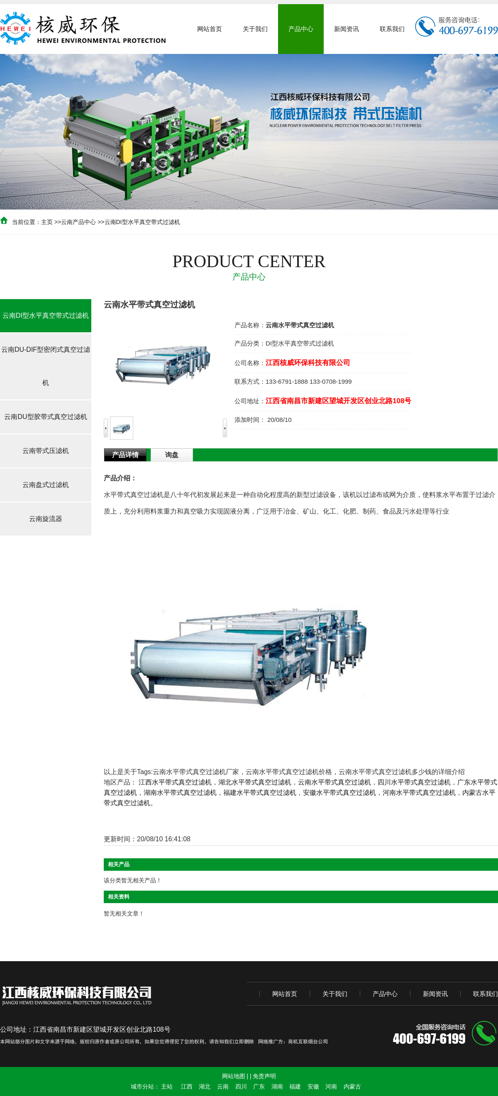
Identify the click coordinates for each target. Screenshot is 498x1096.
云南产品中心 (78, 222)
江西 (187, 1086)
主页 (47, 222)
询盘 (171, 454)
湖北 (204, 1086)
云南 (223, 1086)
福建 (295, 1086)
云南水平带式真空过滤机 (334, 782)
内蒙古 (352, 1086)
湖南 (277, 1086)
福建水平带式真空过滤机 (259, 792)
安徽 (313, 1086)
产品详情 (125, 454)
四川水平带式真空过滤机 (414, 782)
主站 (167, 1086)
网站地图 (233, 1076)
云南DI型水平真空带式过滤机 (142, 222)
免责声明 (264, 1076)
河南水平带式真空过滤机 (419, 792)
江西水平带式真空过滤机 (175, 782)
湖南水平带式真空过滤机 (180, 792)
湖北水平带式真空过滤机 (254, 782)
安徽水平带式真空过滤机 (339, 792)
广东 (259, 1086)
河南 (331, 1086)
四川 (241, 1086)
